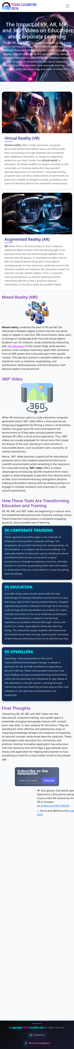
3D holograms (16, 346)
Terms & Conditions (37, 1043)
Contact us (37, 1035)
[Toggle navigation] (67, 6)
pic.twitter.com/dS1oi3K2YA (53, 805)
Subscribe (49, 780)
